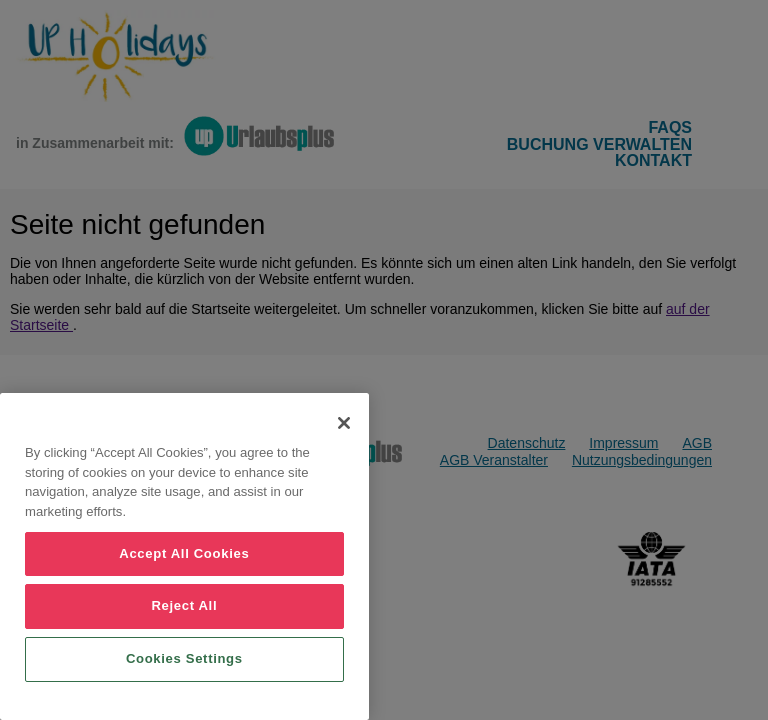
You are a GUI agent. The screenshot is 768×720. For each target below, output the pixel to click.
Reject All (184, 605)
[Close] (344, 423)
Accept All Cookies (184, 553)
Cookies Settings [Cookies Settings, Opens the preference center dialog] (184, 658)
